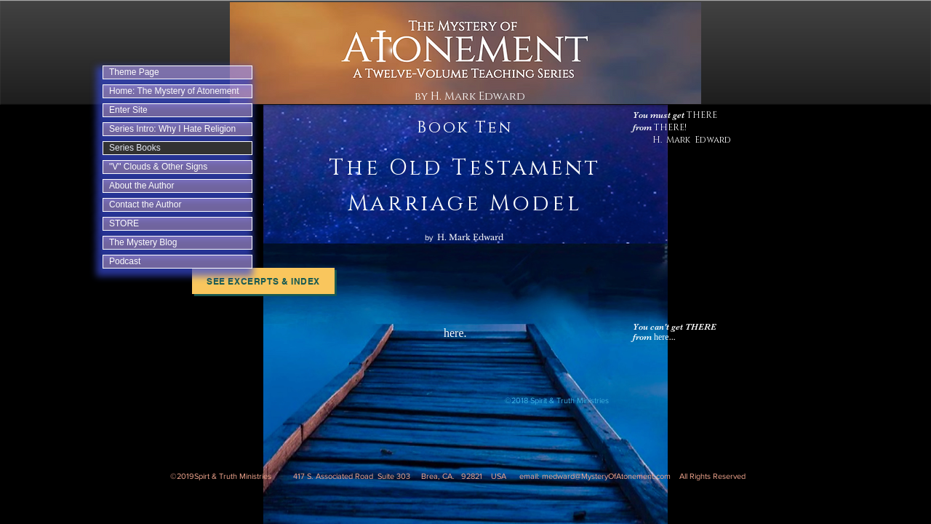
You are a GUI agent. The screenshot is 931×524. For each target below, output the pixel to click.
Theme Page (134, 72)
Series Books (135, 148)
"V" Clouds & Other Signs (158, 167)
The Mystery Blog (143, 242)
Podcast (124, 261)
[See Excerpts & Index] (263, 281)
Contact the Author (145, 204)
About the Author (141, 185)
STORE (124, 223)
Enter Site (128, 110)
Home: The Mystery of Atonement (174, 91)
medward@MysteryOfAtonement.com (606, 476)
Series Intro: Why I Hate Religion (172, 129)
